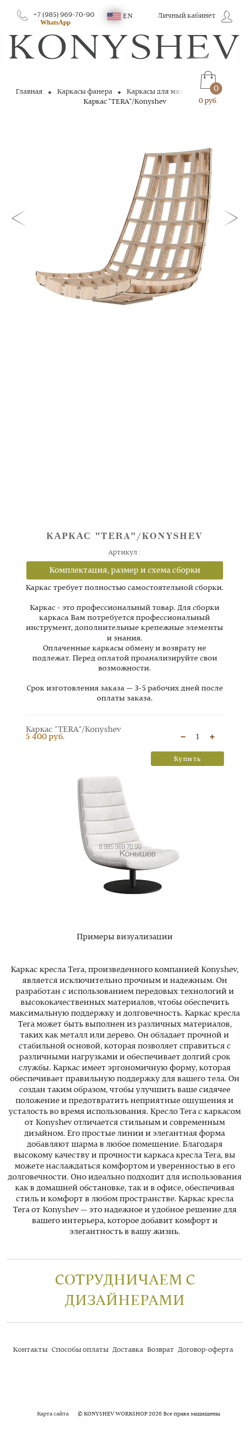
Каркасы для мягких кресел (172, 92)
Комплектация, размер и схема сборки (124, 570)
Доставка (127, 1350)
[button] (21, 217)
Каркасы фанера (84, 92)
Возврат (160, 1350)
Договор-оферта (205, 1350)
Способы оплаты (80, 1350)
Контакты (30, 1350)
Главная (29, 92)
